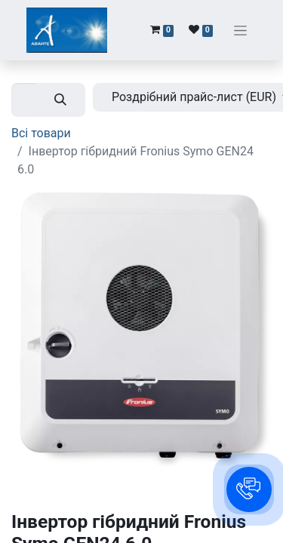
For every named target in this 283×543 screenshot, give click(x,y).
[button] (249, 489)
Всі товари (41, 133)
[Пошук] (60, 100)
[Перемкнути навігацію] (240, 30)
